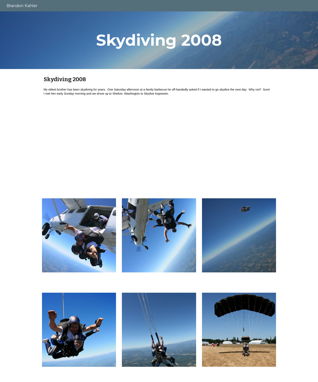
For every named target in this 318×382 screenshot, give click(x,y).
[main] (159, 40)
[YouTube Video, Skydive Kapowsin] (159, 150)
